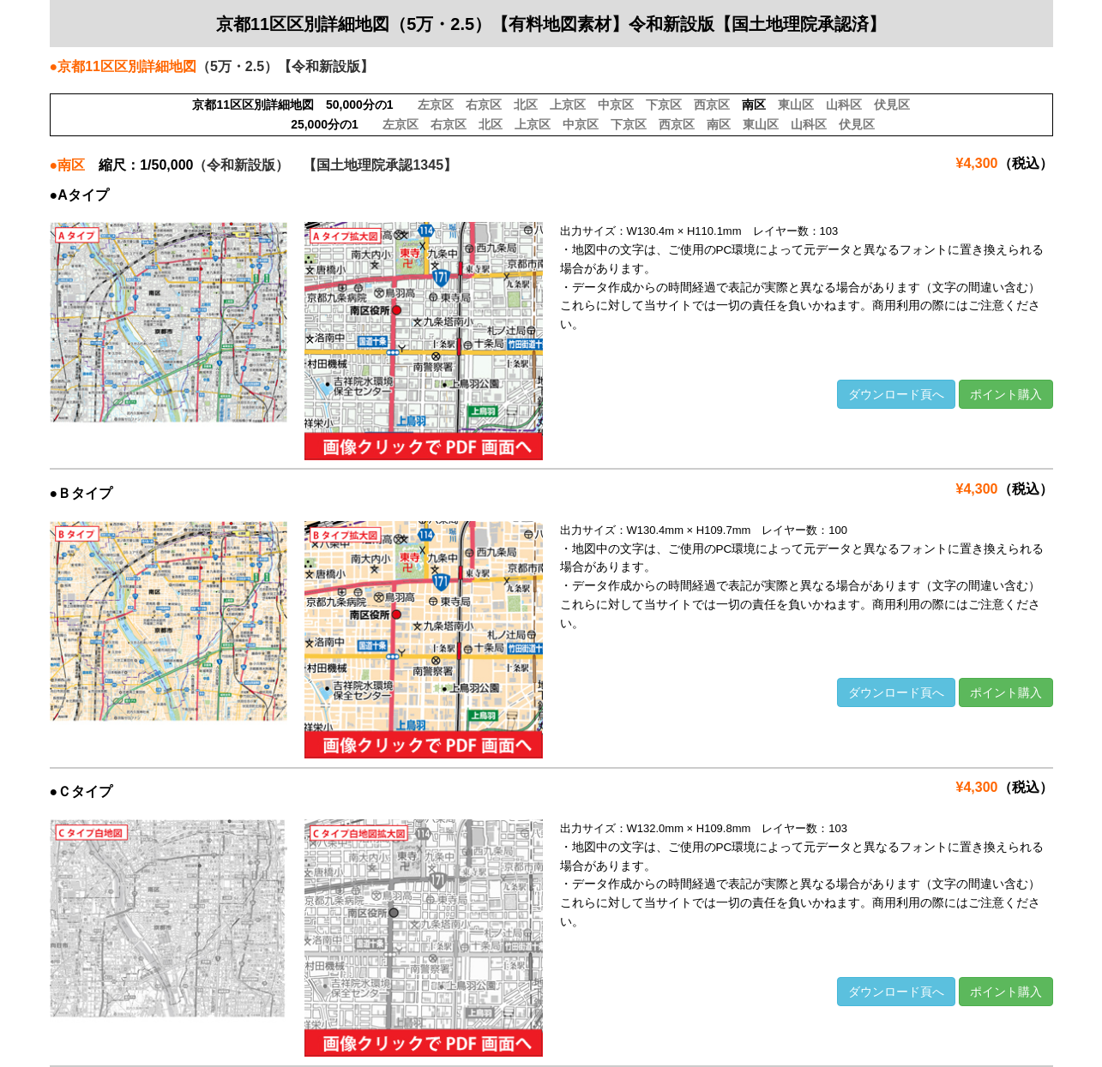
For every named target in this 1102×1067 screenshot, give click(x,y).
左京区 (436, 104)
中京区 (616, 104)
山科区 (844, 104)
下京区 (664, 104)
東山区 (796, 104)
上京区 (568, 104)
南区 (719, 124)
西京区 (712, 104)
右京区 (484, 104)
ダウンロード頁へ (896, 394)
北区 (526, 104)
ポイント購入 (1006, 394)
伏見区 (892, 104)
